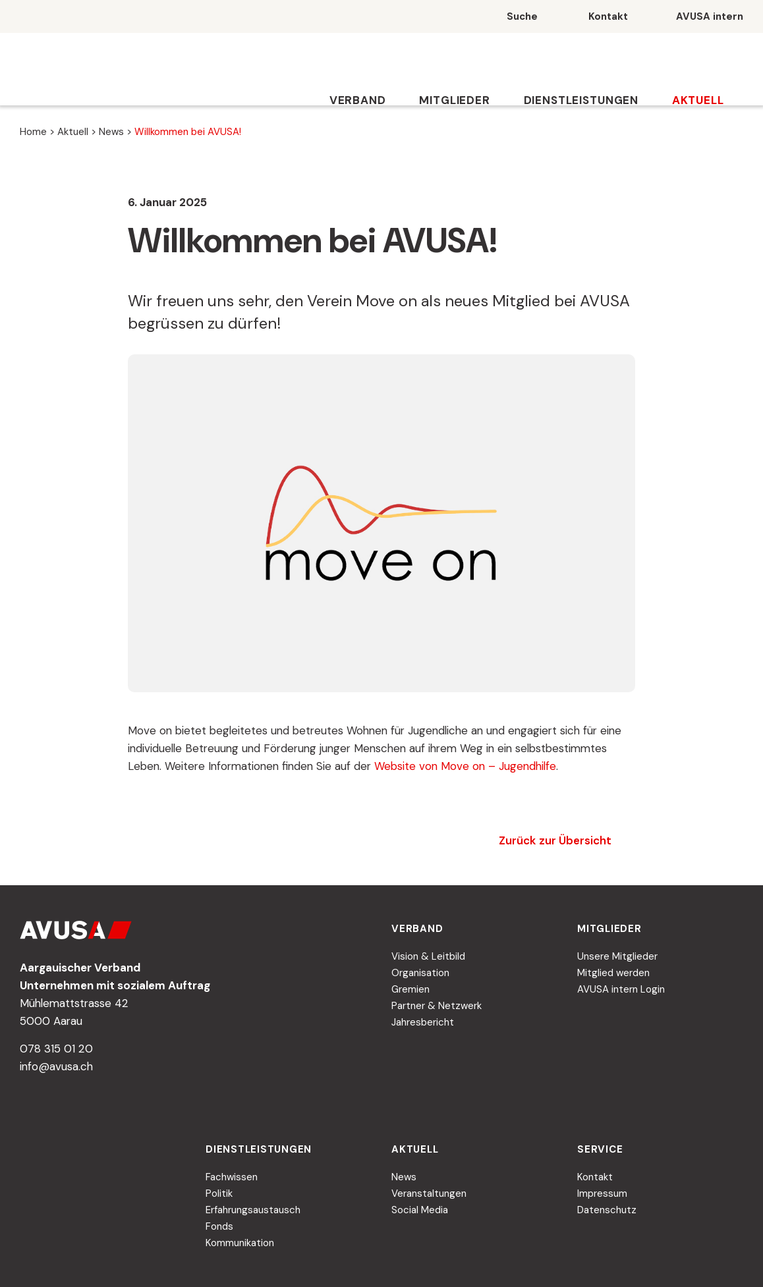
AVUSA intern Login (621, 989)
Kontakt (595, 1177)
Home (33, 131)
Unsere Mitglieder (617, 956)
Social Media (419, 1210)
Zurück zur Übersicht (555, 840)
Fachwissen (232, 1177)
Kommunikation (240, 1242)
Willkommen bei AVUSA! (187, 131)
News (111, 131)
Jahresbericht (422, 1022)
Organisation (420, 972)
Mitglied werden (613, 972)
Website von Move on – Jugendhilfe (465, 766)
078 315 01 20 (56, 1048)
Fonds (219, 1226)
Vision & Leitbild (428, 956)
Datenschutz (606, 1210)
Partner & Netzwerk (436, 1005)
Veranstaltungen (428, 1193)
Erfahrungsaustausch (253, 1210)
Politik (219, 1193)
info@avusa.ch (56, 1066)
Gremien (410, 989)
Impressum (602, 1193)
